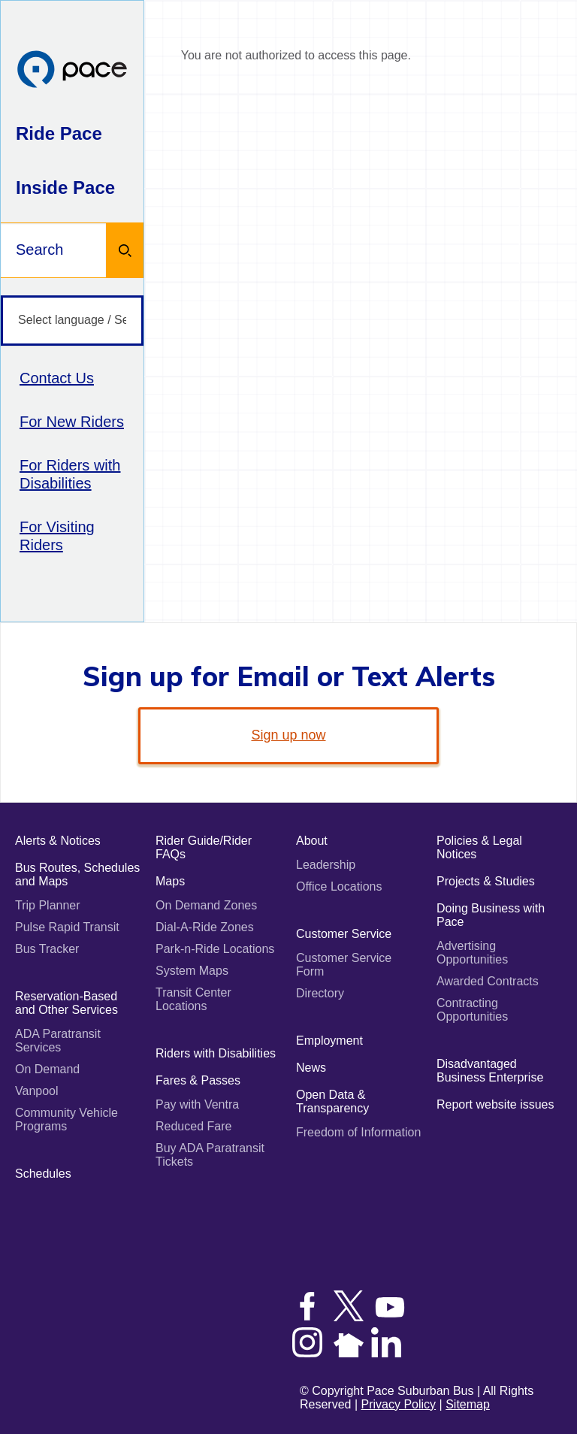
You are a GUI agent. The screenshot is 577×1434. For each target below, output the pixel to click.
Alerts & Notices (58, 840)
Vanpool (37, 1091)
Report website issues (495, 1104)
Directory (320, 993)
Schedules (43, 1173)
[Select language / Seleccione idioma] (72, 320)
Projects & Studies (486, 881)
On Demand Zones (206, 905)
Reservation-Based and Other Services (66, 1003)
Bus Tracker (47, 948)
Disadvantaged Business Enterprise (490, 1070)
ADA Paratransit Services (58, 1040)
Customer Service (343, 933)
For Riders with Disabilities (70, 474)
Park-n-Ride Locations (215, 948)
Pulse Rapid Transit (67, 927)
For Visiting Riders (57, 536)
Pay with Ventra (197, 1104)
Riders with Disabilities (216, 1053)
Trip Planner (47, 905)
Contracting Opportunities (472, 1010)
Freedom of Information (358, 1132)
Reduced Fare (193, 1126)
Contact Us (57, 378)
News (311, 1067)
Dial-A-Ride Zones (205, 927)
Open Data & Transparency (332, 1101)
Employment (329, 1040)
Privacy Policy (399, 1404)
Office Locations (339, 886)
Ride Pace (59, 133)
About (312, 840)
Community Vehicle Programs (66, 1119)
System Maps (192, 970)
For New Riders (72, 421)
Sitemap (468, 1404)
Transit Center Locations (193, 999)
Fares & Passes (198, 1080)
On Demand (47, 1069)
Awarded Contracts (488, 981)
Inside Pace (65, 187)
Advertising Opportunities (472, 952)
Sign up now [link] (288, 735)
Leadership (325, 864)
